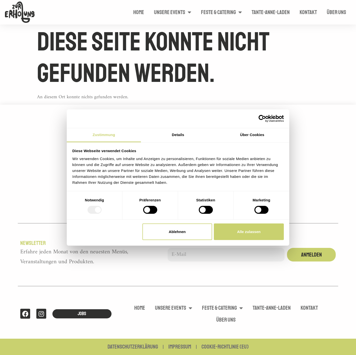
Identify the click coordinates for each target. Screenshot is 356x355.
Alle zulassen (249, 232)
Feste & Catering (221, 12)
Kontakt (308, 12)
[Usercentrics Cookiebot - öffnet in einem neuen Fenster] (262, 118)
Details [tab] (178, 135)
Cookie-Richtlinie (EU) (225, 346)
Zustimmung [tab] (104, 135)
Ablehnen (177, 232)
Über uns (336, 12)
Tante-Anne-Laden (271, 12)
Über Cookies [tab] (252, 135)
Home (138, 12)
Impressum (179, 346)
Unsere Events (172, 12)
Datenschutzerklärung (133, 346)
